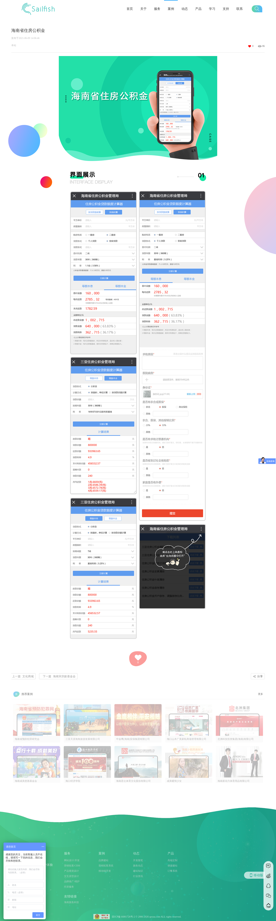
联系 (239, 9)
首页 (130, 9)
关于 (143, 9)
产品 (198, 9)
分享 (257, 676)
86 (263, 46)
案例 (171, 9)
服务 (157, 9)
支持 (226, 9)
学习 (212, 9)
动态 (184, 9)
